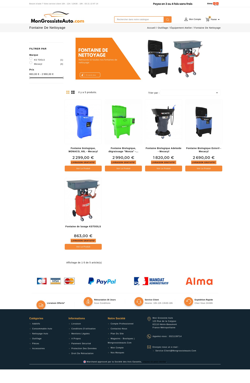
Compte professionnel (122, 337)
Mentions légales (80, 347)
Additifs (36, 337)
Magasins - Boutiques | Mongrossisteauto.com (121, 354)
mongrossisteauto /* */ (57, 17)
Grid (68, 106)
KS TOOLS (48, 73)
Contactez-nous (119, 342)
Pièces (35, 357)
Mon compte (117, 361)
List (73, 106)
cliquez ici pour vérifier (154, 375)
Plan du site (117, 347)
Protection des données (84, 362)
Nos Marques (117, 366)
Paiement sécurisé (81, 357)
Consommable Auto (42, 342)
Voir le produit (83, 182)
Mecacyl (48, 78)
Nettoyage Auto (40, 347)
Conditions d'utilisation (83, 342)
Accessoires (38, 362)
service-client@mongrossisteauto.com (175, 364)
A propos (76, 352)
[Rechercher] (143, 19)
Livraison (76, 337)
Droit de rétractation (82, 367)
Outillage (37, 352)
